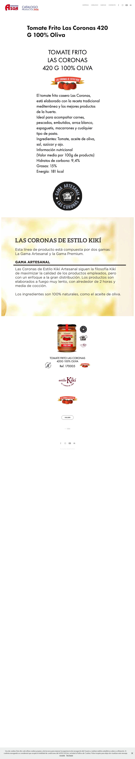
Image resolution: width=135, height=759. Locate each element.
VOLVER (67, 417)
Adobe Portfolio (71, 449)
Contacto (112, 5)
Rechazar (69, 755)
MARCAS (103, 5)
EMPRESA (86, 5)
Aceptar (62, 755)
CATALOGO (94, 5)
